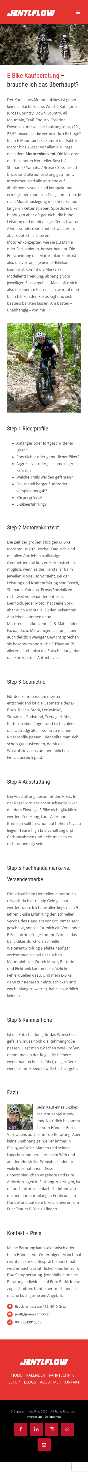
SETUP (14, 1382)
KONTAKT (71, 1382)
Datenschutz (53, 1417)
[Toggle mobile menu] (78, 12)
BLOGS (30, 1382)
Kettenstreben (36, 208)
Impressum (34, 1417)
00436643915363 (28, 1322)
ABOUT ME (49, 1382)
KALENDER (35, 1375)
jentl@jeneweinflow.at (32, 1314)
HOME (16, 1375)
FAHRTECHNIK (61, 1375)
